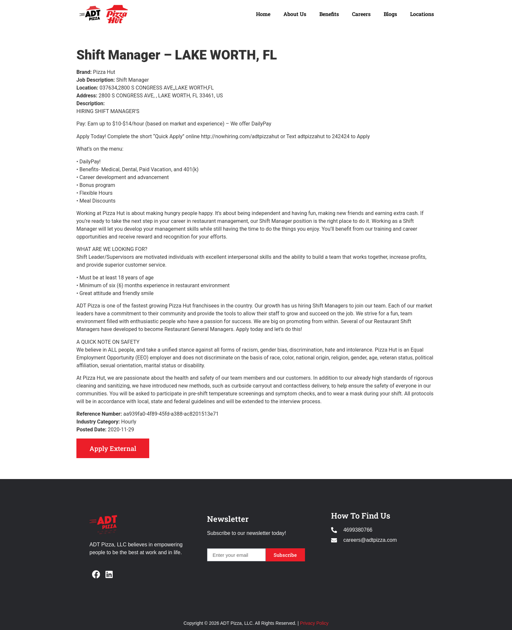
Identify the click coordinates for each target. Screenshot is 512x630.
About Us (294, 13)
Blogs (390, 13)
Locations (422, 13)
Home (263, 13)
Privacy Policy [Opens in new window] (314, 623)
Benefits (329, 13)
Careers (361, 13)
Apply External (112, 448)
